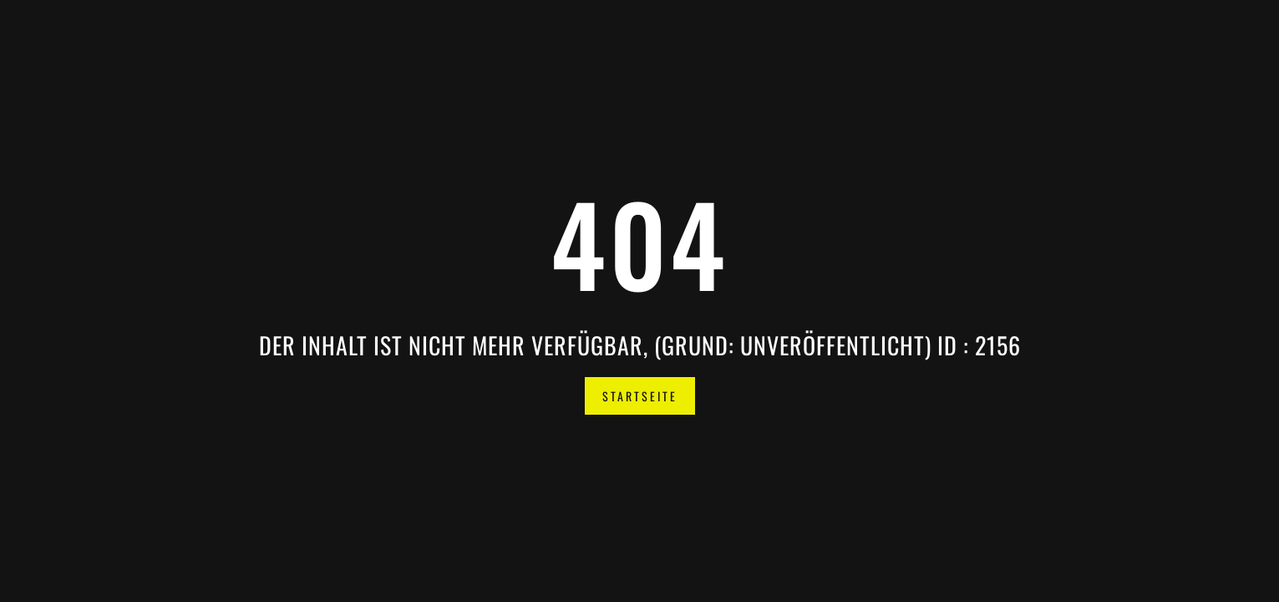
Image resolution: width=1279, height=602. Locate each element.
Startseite (640, 396)
